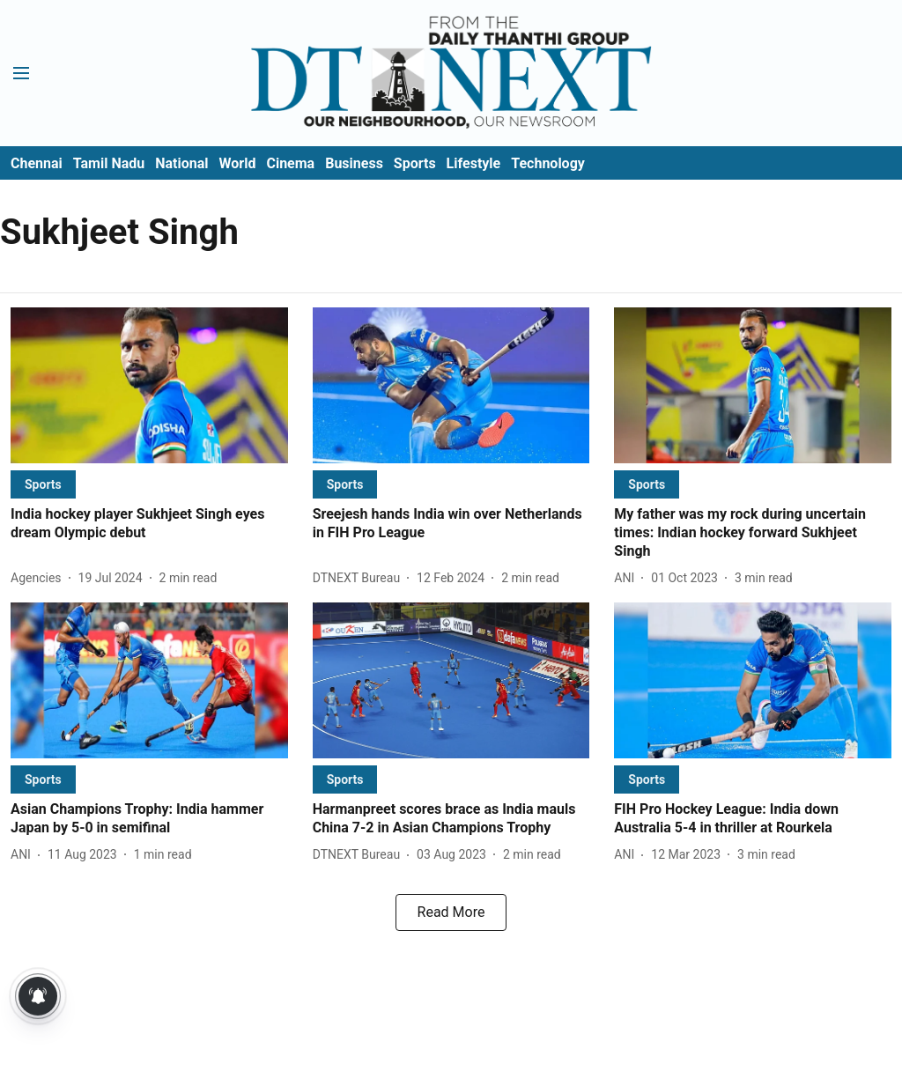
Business (354, 163)
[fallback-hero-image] (149, 385)
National (181, 163)
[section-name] (43, 484)
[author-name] (40, 578)
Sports (415, 163)
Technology (548, 163)
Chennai (37, 163)
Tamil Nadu (108, 163)
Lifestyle (474, 163)
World (237, 163)
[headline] (149, 524)
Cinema (290, 163)
